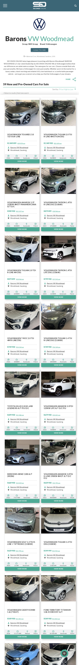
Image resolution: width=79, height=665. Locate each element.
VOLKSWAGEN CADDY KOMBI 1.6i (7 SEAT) (21, 611)
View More (22, 569)
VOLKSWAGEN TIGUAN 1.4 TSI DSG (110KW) (58, 543)
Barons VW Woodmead (19, 487)
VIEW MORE (22, 501)
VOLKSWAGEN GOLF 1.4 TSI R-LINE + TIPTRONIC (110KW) (21, 543)
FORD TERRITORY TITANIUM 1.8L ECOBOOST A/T (57, 611)
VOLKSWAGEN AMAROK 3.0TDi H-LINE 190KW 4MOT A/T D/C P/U (58, 476)
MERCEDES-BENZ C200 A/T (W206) (19, 475)
